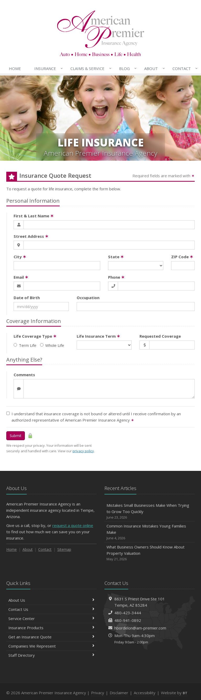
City (20, 256)
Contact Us (51, 609)
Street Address (31, 236)
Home (15, 68)
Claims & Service (89, 68)
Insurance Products (51, 627)
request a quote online (72, 525)
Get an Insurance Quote (51, 636)
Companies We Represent (51, 646)
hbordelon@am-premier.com (140, 628)
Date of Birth (27, 297)
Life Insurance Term (98, 336)
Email (21, 277)
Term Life (25, 345)
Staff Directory (51, 655)
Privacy (97, 692)
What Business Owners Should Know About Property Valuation (150, 553)
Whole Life (52, 345)
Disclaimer (119, 692)
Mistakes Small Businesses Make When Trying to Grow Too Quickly (150, 511)
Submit (15, 435)
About (153, 68)
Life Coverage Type (35, 336)
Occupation (88, 297)
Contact (184, 68)
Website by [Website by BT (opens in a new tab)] (174, 692)
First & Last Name (34, 215)
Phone (116, 277)
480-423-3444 (127, 612)
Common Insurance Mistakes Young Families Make (150, 532)
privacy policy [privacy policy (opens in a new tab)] (83, 451)
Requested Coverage (160, 336)
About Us (51, 600)
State (116, 256)
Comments (24, 374)
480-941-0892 (127, 620)
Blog (127, 68)
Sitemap (64, 549)
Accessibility (144, 692)
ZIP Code (182, 256)
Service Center (51, 618)
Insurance (47, 68)
